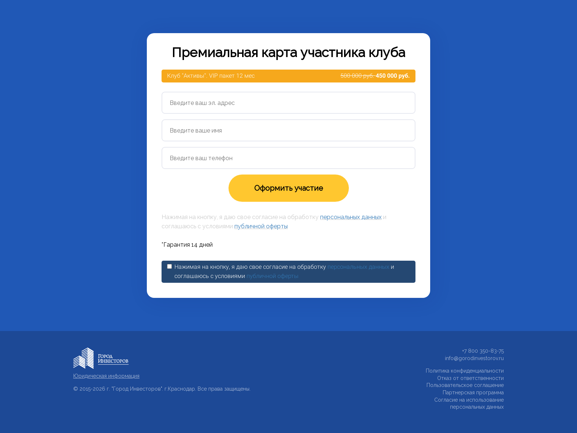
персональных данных (351, 217)
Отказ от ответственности (470, 378)
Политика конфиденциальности (465, 371)
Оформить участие (288, 188)
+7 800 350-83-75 (483, 351)
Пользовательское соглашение (465, 385)
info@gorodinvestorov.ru (474, 358)
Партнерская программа (473, 392)
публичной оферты (261, 226)
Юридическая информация (106, 376)
